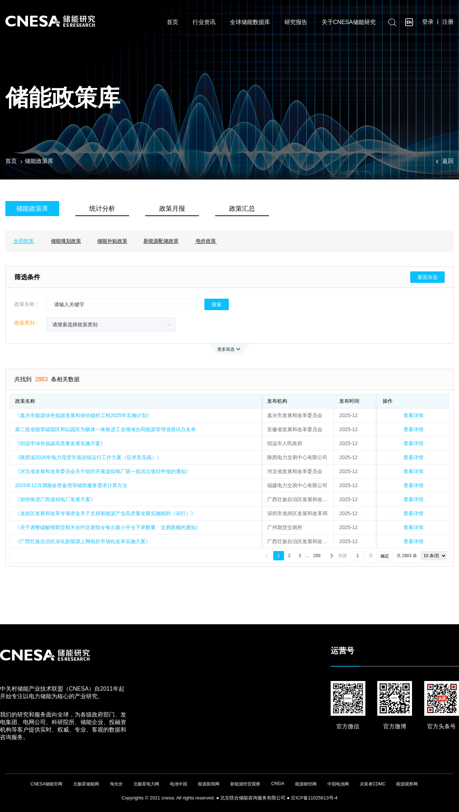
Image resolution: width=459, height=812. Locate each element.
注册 (448, 22)
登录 (428, 22)
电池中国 (178, 784)
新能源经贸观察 (245, 784)
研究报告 (295, 22)
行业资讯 (204, 22)
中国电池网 (338, 784)
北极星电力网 (146, 784)
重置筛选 (427, 277)
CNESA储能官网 (46, 784)
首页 (172, 22)
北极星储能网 (86, 784)
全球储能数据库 (250, 22)
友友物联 (5, 794)
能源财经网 (306, 784)
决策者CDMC (372, 784)
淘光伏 (116, 784)
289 (317, 555)
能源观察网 (407, 784)
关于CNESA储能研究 (349, 22)
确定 (384, 556)
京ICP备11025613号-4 (314, 798)
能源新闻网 (208, 784)
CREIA (277, 783)
